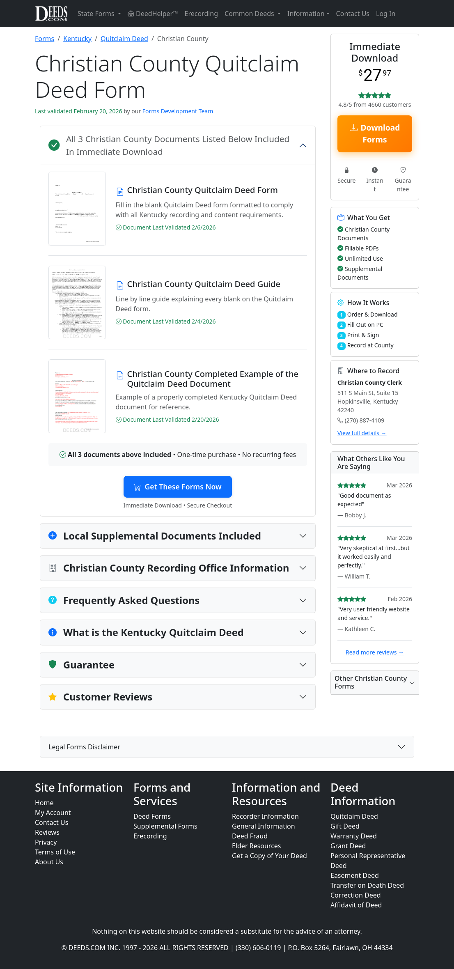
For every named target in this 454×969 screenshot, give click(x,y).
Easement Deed (354, 875)
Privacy (46, 842)
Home (44, 802)
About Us (49, 861)
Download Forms (375, 133)
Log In (385, 13)
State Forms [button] (97, 13)
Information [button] (306, 13)
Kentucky (77, 38)
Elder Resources (256, 845)
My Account (53, 812)
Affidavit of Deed (356, 904)
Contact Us (352, 13)
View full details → (362, 433)
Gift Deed (345, 826)
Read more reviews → (375, 652)
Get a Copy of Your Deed (269, 855)
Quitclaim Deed (124, 38)
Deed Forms (152, 816)
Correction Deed (355, 895)
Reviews (47, 832)
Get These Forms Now (177, 486)
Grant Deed (348, 845)
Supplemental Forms (165, 826)
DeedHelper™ (153, 13)
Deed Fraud (250, 835)
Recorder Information (265, 816)
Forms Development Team (177, 111)
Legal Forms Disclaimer (84, 746)
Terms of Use (55, 851)
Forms (44, 38)
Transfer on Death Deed (367, 885)
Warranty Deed (353, 835)
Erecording (201, 13)
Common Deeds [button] (250, 13)
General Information (263, 826)
